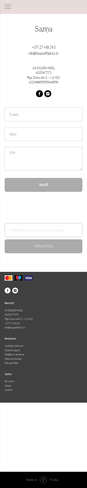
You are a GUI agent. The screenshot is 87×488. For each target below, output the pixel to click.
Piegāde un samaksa (14, 354)
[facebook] (39, 93)
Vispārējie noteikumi (14, 345)
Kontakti (9, 390)
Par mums (9, 381)
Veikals (8, 385)
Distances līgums (12, 350)
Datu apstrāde (11, 363)
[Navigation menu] (8, 7)
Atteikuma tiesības (13, 358)
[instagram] (47, 93)
